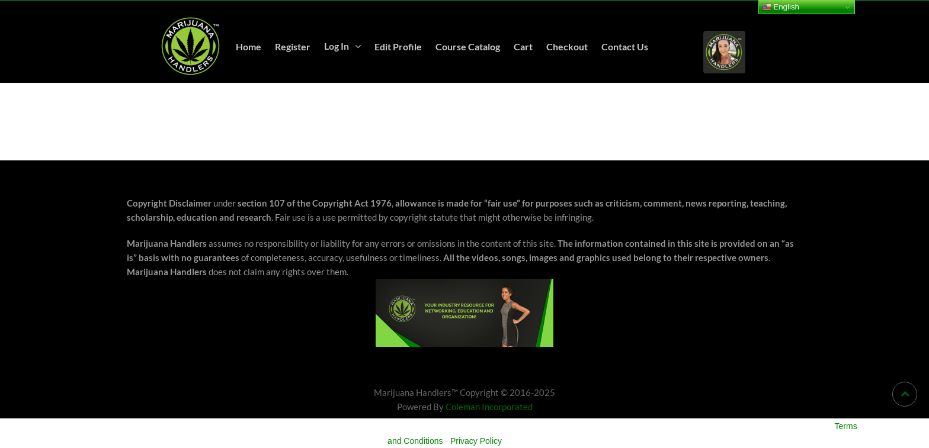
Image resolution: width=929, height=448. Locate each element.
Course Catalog (467, 46)
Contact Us (624, 46)
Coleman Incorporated (489, 406)
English (780, 7)
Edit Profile (398, 46)
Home (248, 46)
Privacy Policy (476, 441)
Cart (523, 46)
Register (292, 46)
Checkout (567, 46)
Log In (336, 45)
